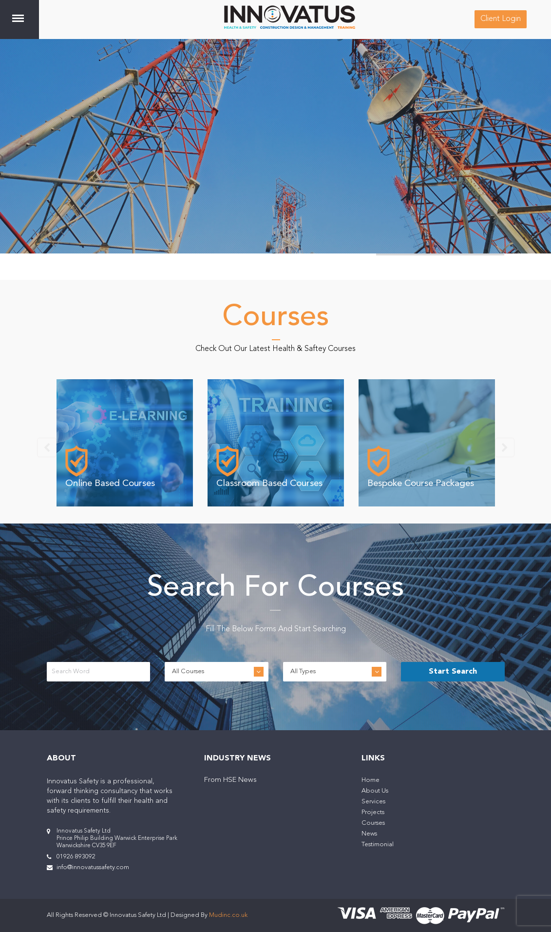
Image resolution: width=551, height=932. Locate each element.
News (369, 834)
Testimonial (377, 844)
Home (370, 780)
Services (373, 801)
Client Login (500, 19)
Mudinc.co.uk (228, 915)
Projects (372, 812)
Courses (373, 823)
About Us (374, 791)
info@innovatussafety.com (93, 867)
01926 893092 (76, 857)
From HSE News (230, 780)
